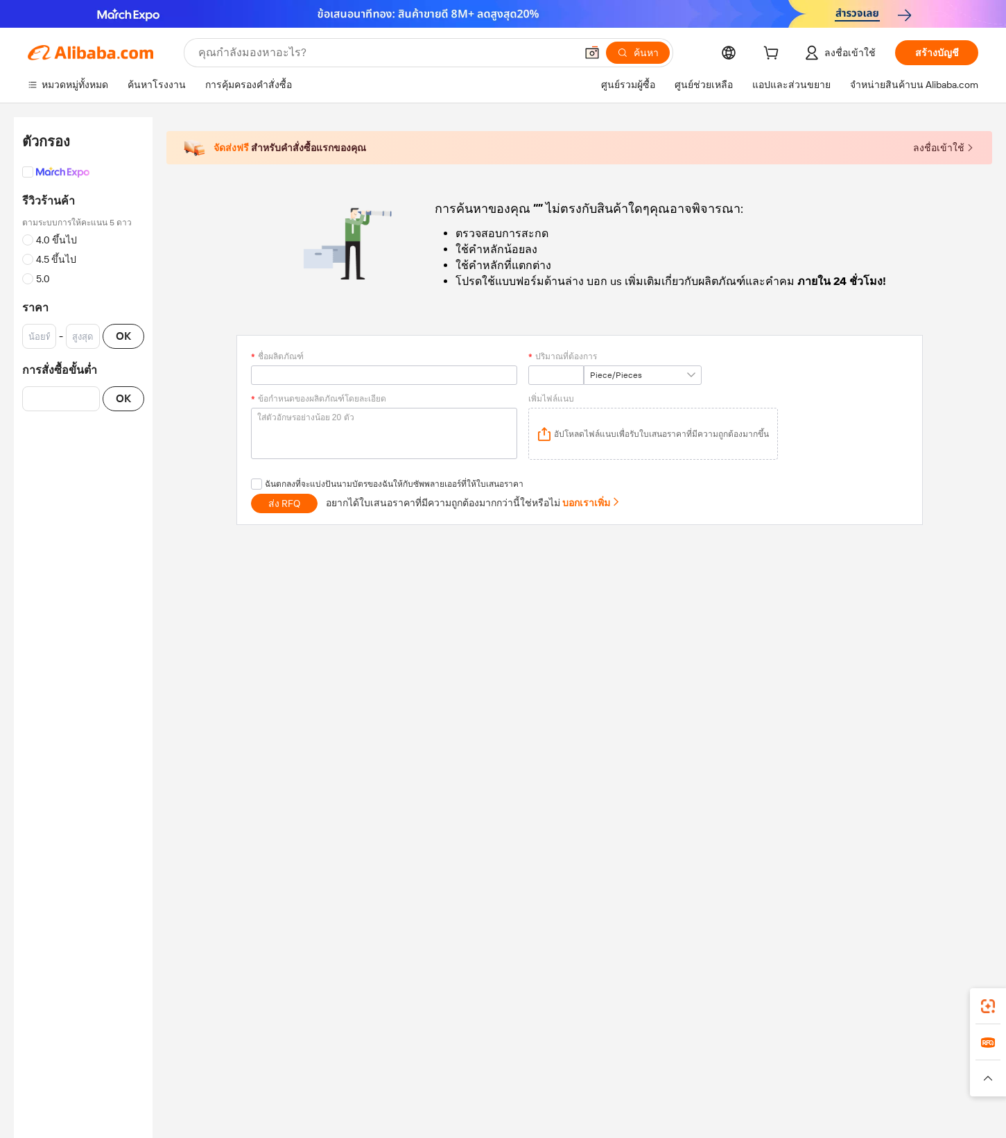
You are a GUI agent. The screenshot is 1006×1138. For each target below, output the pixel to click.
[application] (653, 434)
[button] (592, 52)
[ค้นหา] (638, 53)
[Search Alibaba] (385, 52)
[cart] (773, 54)
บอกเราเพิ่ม (591, 502)
